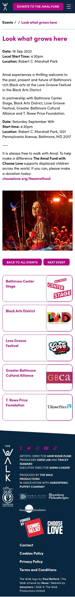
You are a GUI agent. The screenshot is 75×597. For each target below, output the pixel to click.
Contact (26, 544)
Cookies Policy (31, 553)
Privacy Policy (31, 561)
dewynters (26, 587)
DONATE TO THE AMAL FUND (38, 6)
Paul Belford (51, 579)
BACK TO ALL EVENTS (22, 262)
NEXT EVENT (56, 262)
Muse (45, 583)
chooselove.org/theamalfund (26, 178)
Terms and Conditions (38, 569)
